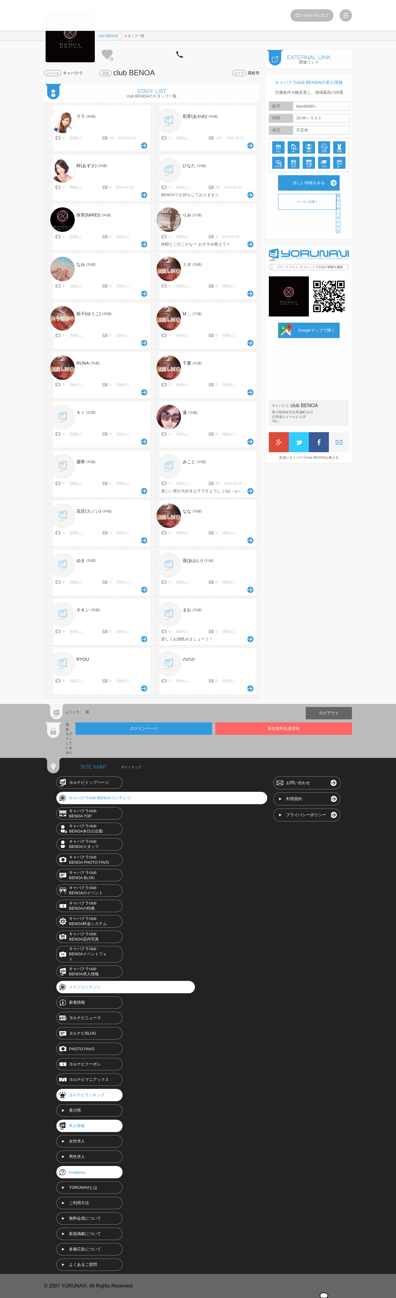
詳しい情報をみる (309, 182)
